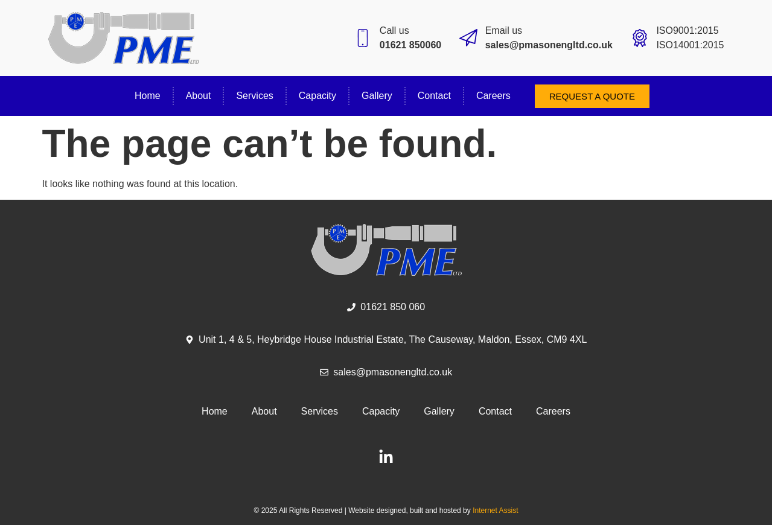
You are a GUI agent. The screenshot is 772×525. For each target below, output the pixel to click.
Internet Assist (495, 510)
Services (254, 96)
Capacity (317, 96)
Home (148, 96)
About (198, 96)
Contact (434, 96)
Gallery (377, 96)
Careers (493, 96)
